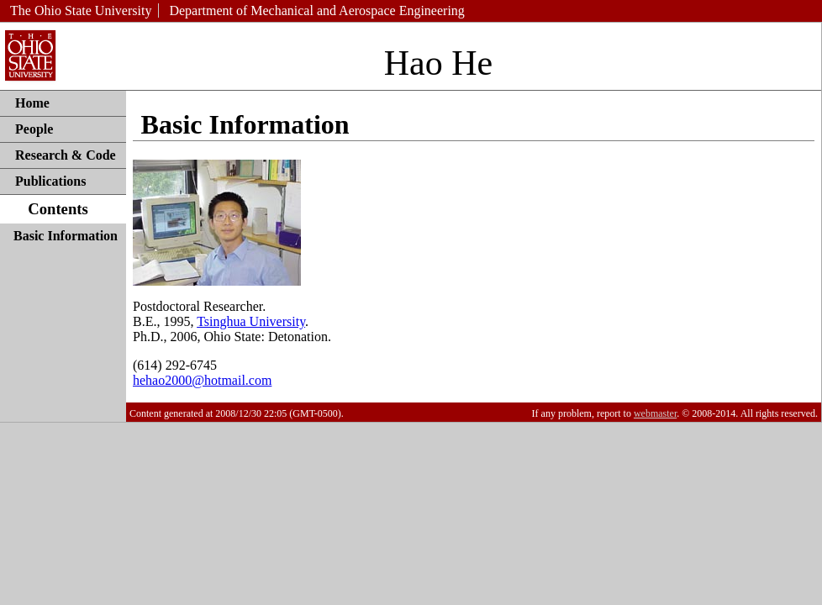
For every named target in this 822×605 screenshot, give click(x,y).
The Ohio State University (80, 10)
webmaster (655, 413)
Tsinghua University (251, 321)
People (34, 129)
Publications (50, 181)
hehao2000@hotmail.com (202, 380)
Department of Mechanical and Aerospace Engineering (316, 10)
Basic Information (65, 236)
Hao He (438, 63)
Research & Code (65, 155)
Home (32, 103)
